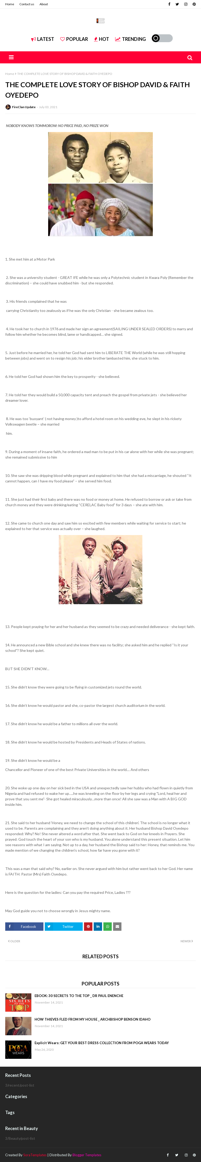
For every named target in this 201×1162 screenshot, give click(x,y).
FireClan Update (24, 107)
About (44, 4)
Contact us (26, 4)
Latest (42, 39)
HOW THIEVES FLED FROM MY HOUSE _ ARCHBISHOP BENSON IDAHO (92, 1019)
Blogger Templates (86, 1155)
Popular (74, 39)
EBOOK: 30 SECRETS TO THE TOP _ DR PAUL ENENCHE (79, 996)
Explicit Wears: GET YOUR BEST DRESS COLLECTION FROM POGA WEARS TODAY (102, 1043)
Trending (130, 39)
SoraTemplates (35, 1155)
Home (9, 4)
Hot (101, 39)
